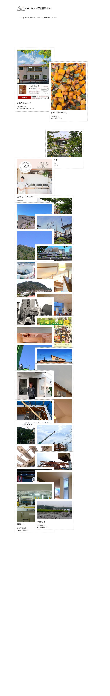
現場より (21, 524)
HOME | (21, 17)
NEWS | (27, 17)
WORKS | (33, 17)
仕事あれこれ (30, 168)
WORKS (22, 168)
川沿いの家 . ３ (24, 162)
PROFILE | (40, 17)
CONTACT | (47, 17)
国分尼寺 (41, 521)
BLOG (54, 17)
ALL (18, 168)
